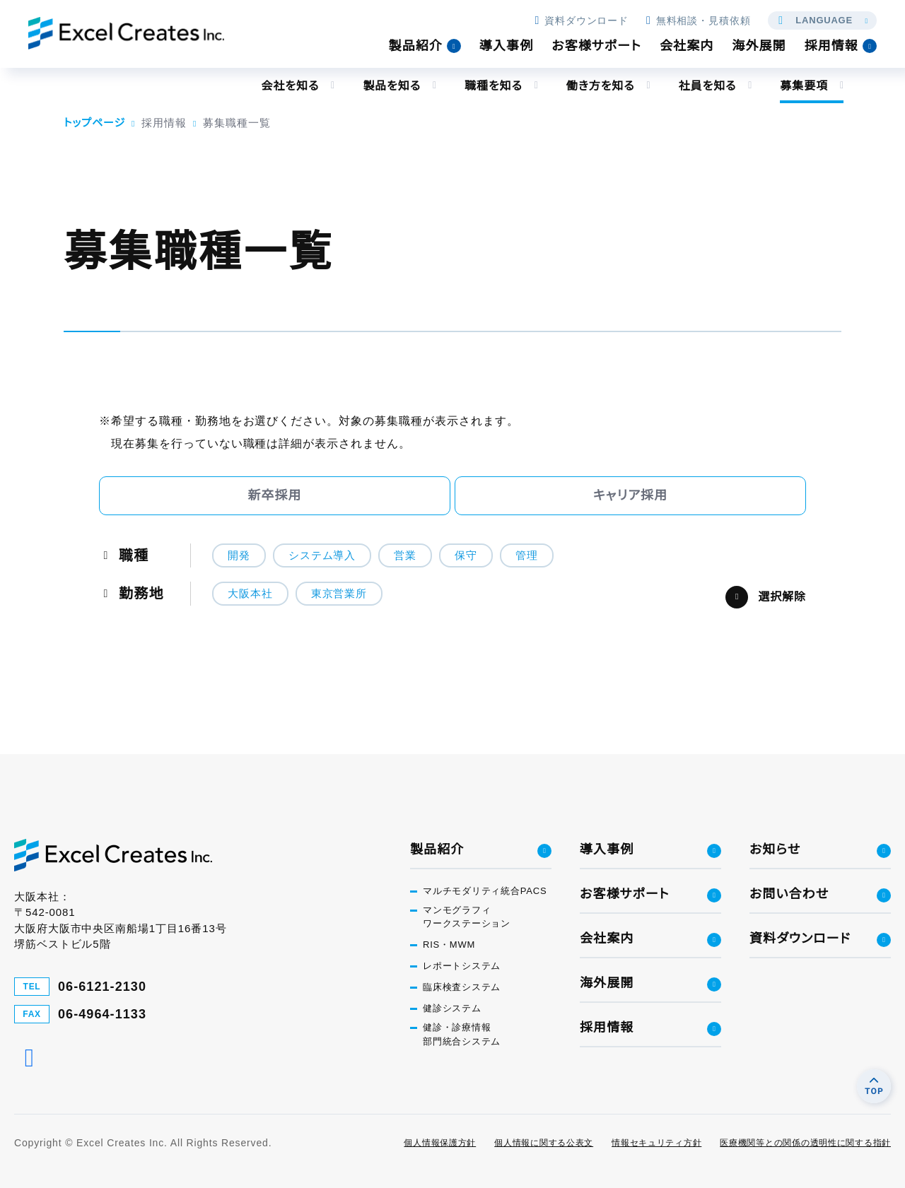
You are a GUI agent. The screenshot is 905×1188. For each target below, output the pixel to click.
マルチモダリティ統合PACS (485, 891)
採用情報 (831, 46)
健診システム (452, 1009)
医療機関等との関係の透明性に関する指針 (805, 1143)
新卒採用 (274, 495)
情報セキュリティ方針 (656, 1143)
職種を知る (493, 86)
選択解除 (782, 597)
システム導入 (322, 555)
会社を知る (290, 86)
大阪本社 (250, 593)
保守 (466, 555)
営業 (405, 555)
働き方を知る (600, 86)
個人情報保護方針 (440, 1143)
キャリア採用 (630, 495)
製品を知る (392, 86)
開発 (239, 555)
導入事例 (506, 46)
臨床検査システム (462, 987)
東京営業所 (339, 593)
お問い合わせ (789, 894)
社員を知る (707, 86)
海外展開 (759, 46)
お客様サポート (596, 46)
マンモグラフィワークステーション (466, 917)
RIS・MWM (449, 945)
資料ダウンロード (582, 20)
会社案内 (686, 46)
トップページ (94, 123)
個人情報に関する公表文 (543, 1143)
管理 (526, 555)
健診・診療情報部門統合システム (462, 1035)
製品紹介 (416, 46)
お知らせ (774, 849)
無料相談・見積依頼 (698, 20)
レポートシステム (462, 966)
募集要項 (804, 86)
